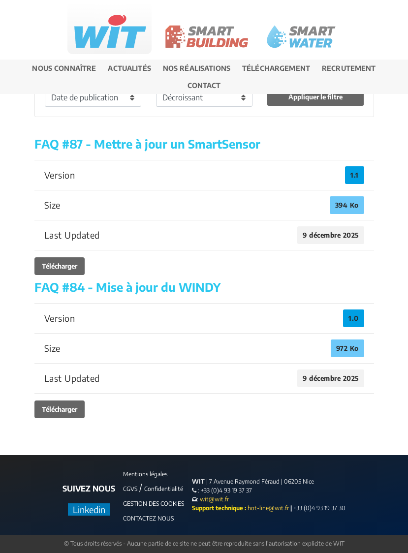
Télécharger (59, 266)
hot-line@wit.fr (268, 508)
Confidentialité (163, 488)
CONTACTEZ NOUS (148, 518)
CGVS (130, 488)
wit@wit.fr (213, 499)
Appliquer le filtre (315, 96)
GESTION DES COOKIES (153, 503)
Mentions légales (145, 474)
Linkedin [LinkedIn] (89, 509)
